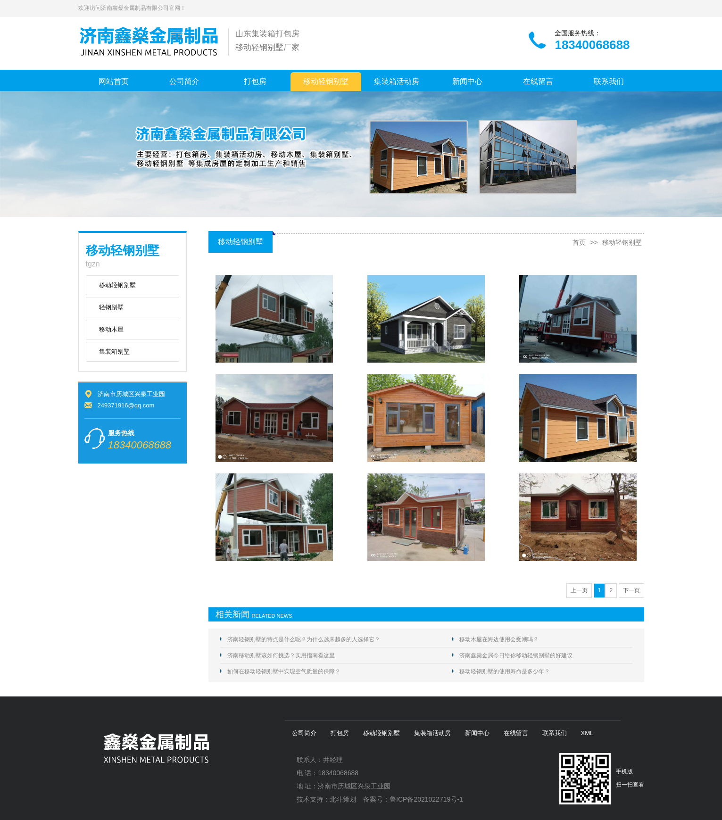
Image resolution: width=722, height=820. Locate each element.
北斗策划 (343, 799)
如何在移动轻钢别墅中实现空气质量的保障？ (283, 671)
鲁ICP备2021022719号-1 (426, 799)
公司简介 (184, 81)
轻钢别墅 (111, 307)
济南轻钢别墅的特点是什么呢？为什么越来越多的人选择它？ (303, 639)
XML (587, 733)
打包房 (255, 81)
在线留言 (538, 81)
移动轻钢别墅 (326, 81)
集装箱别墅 (114, 351)
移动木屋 (111, 329)
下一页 (631, 590)
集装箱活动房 (396, 81)
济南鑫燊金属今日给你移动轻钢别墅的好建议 (516, 655)
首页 (579, 242)
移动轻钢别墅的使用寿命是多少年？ (504, 671)
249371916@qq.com (126, 405)
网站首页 (114, 81)
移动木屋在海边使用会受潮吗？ (499, 639)
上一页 (579, 590)
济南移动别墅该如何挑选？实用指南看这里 (281, 655)
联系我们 (609, 81)
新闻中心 (467, 81)
